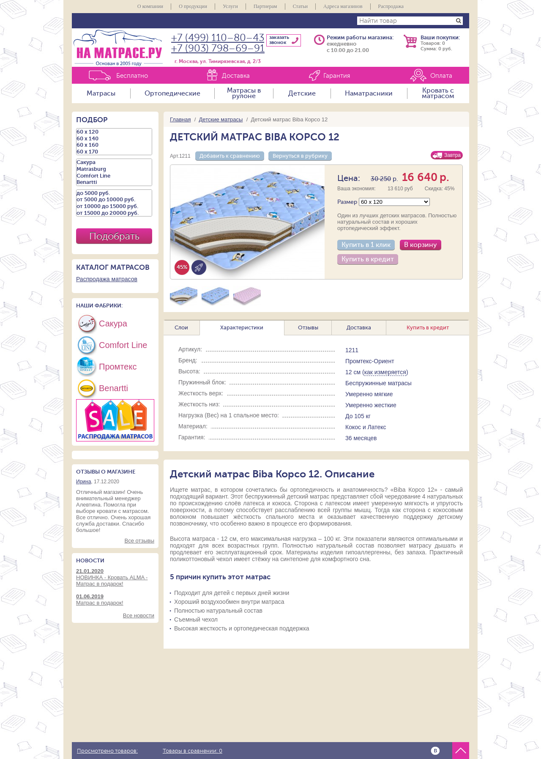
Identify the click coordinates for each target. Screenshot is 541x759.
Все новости (138, 615)
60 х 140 (114, 138)
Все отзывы (139, 540)
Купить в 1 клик (366, 245)
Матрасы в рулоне (244, 93)
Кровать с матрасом (438, 93)
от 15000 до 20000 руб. (114, 213)
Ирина (83, 482)
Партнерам (265, 6)
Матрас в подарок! (115, 599)
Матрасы (101, 93)
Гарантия (336, 76)
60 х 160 (114, 145)
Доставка (236, 76)
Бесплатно (132, 76)
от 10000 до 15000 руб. (114, 206)
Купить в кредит (368, 259)
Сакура (114, 162)
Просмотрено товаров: (107, 751)
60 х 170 (114, 151)
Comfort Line (114, 176)
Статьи (300, 6)
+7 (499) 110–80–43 (217, 38)
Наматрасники (369, 93)
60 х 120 (114, 132)
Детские (302, 93)
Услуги (230, 6)
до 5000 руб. (114, 193)
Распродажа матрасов (106, 279)
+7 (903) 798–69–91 (218, 48)
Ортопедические (172, 93)
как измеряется (385, 372)
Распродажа (391, 6)
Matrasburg (114, 169)
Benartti (114, 182)
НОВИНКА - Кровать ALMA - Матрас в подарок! (115, 577)
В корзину (420, 245)
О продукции (193, 6)
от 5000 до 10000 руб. (114, 199)
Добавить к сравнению (229, 156)
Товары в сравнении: (192, 751)
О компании (150, 6)
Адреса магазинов (343, 6)
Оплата (441, 76)
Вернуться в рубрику (300, 156)
